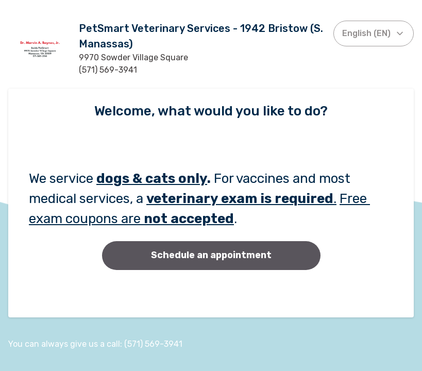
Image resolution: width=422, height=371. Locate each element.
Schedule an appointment (211, 255)
